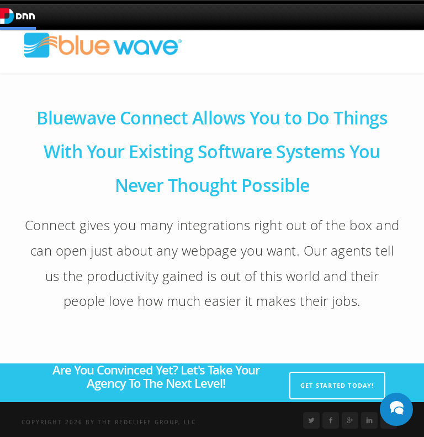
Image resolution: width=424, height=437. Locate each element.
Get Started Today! (337, 385)
